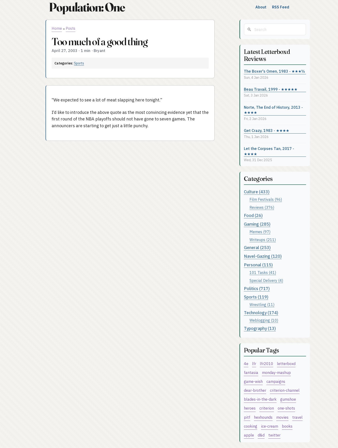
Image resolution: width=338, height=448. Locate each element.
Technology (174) (261, 312)
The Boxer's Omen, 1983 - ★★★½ (274, 71)
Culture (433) (256, 191)
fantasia (251, 372)
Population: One (87, 7)
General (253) (257, 247)
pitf (247, 417)
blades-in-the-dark (260, 399)
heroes (250, 408)
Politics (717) (257, 288)
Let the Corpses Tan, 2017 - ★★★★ (269, 151)
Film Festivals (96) (266, 199)
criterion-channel (285, 390)
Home (57, 28)
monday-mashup (276, 372)
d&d (261, 435)
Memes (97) (260, 231)
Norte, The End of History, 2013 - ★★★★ (273, 110)
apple (249, 435)
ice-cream (269, 426)
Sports (79, 63)
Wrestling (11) (262, 304)
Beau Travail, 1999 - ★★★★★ (270, 89)
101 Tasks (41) (263, 272)
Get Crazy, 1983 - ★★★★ (266, 130)
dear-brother (255, 390)
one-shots (286, 408)
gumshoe (288, 399)
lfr (254, 363)
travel (297, 417)
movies (282, 417)
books (287, 426)
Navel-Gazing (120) (263, 256)
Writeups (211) (263, 239)
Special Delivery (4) (266, 280)
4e (246, 363)
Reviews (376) (262, 207)
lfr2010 (266, 363)
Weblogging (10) (264, 320)
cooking (250, 426)
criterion (266, 408)
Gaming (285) (257, 224)
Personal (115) (258, 265)
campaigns (275, 381)
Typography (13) (260, 328)
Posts (70, 28)
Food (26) (253, 215)
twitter (274, 435)
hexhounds (263, 417)
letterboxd (286, 363)
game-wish (253, 381)
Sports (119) (256, 297)
